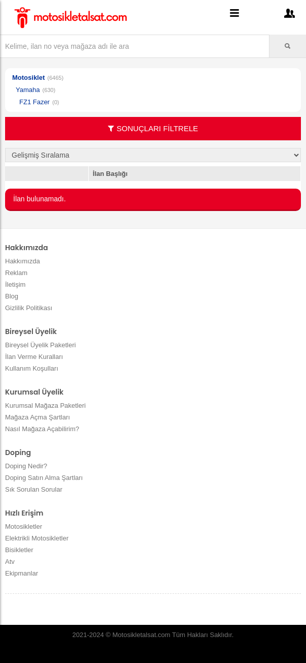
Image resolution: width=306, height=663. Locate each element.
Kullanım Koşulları (31, 368)
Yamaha (28, 90)
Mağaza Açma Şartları (37, 417)
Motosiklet (28, 77)
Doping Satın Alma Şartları (44, 477)
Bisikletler (19, 550)
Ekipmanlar (21, 573)
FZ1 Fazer (34, 102)
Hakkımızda (22, 261)
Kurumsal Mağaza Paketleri (45, 405)
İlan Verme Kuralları (34, 356)
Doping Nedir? (26, 466)
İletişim (15, 284)
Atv (10, 561)
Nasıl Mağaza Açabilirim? (42, 429)
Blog (11, 296)
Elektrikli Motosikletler (37, 538)
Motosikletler (23, 526)
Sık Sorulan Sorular (33, 489)
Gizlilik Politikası (28, 308)
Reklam (16, 273)
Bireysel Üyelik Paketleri (40, 345)
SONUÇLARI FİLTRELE (153, 128)
